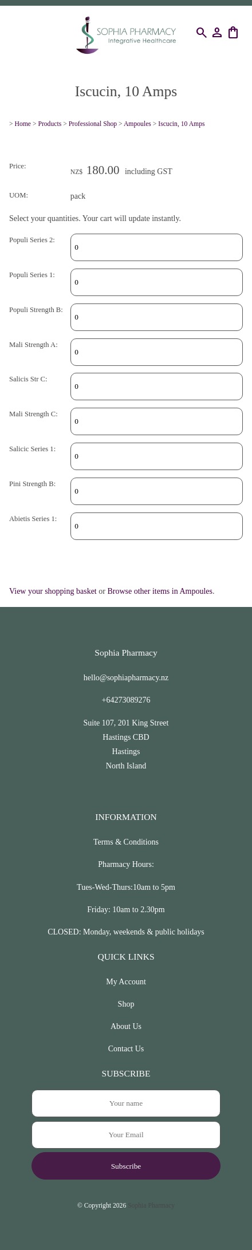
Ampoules (137, 124)
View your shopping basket (53, 591)
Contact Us (126, 1048)
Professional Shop (93, 124)
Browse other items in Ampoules (159, 591)
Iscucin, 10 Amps (181, 124)
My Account (126, 981)
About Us (126, 1026)
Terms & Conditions (126, 842)
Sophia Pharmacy (151, 1205)
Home (23, 124)
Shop (126, 1004)
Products (49, 124)
